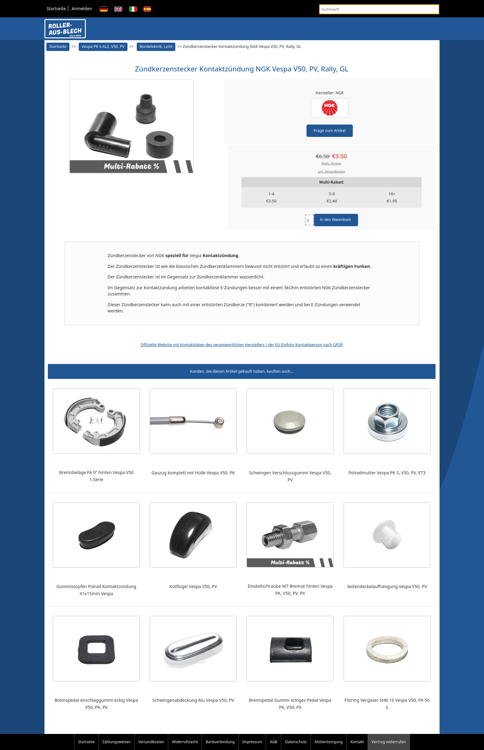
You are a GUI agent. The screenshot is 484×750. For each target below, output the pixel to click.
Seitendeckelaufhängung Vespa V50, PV (387, 586)
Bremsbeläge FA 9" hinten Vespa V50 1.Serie (96, 475)
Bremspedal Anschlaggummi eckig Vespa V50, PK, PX (96, 703)
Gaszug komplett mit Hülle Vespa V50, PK (193, 473)
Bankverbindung (220, 741)
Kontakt (357, 741)
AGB (273, 741)
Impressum (252, 741)
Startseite (56, 8)
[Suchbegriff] (379, 9)
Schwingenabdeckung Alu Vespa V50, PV (193, 700)
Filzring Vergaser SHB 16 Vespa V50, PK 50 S (387, 703)
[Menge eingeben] (309, 219)
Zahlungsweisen (116, 741)
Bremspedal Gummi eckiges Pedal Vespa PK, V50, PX (290, 703)
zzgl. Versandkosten (331, 171)
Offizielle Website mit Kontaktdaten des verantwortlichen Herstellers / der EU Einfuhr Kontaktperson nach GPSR (242, 344)
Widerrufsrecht (185, 741)
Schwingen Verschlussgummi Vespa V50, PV (290, 476)
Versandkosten (151, 741)
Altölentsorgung (329, 741)
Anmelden (82, 8)
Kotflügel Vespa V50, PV (193, 586)
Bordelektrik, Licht (156, 46)
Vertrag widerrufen (389, 741)
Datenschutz (296, 741)
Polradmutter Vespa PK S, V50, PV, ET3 (387, 473)
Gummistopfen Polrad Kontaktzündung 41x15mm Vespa (96, 589)
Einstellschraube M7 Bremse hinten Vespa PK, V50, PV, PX (290, 589)
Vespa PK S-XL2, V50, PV (102, 46)
